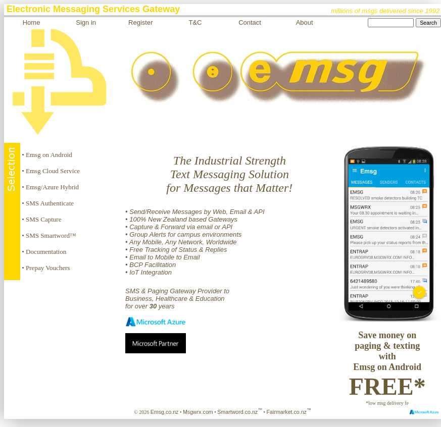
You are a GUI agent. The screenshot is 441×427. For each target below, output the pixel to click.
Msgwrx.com (198, 412)
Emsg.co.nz (165, 412)
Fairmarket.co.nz (289, 412)
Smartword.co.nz (239, 412)
